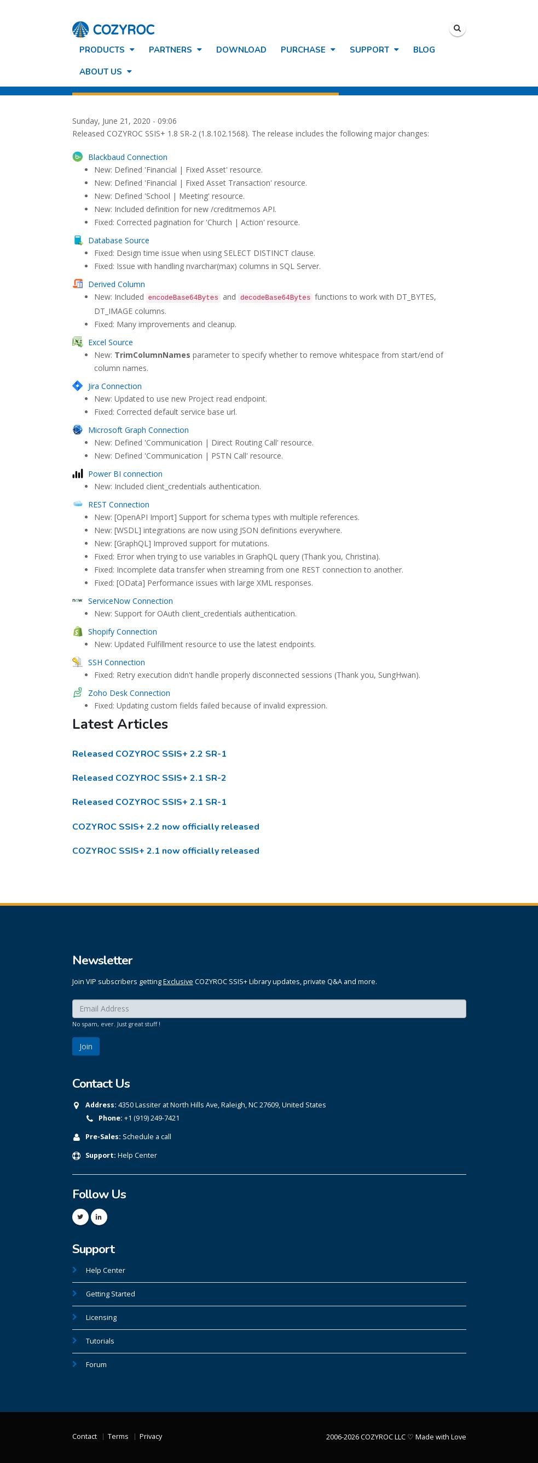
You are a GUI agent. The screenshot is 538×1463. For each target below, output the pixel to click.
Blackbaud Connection (127, 157)
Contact (84, 1436)
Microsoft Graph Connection (138, 430)
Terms (118, 1436)
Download (241, 49)
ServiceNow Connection (130, 601)
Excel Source (110, 342)
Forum (96, 1364)
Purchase (308, 49)
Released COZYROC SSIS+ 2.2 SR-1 (149, 754)
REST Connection (118, 504)
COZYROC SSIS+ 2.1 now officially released (165, 851)
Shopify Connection (122, 631)
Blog (424, 49)
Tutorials (100, 1341)
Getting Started (110, 1294)
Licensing (101, 1317)
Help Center (137, 1155)
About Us (105, 71)
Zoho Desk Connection (129, 693)
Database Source (118, 240)
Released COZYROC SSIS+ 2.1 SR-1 (149, 802)
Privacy (151, 1436)
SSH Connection (116, 662)
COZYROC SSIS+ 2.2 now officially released (165, 827)
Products (107, 49)
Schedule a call (147, 1136)
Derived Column (116, 284)
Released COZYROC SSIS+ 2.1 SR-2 (149, 778)
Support (374, 49)
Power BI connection (125, 473)
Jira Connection (115, 386)
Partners (175, 49)
